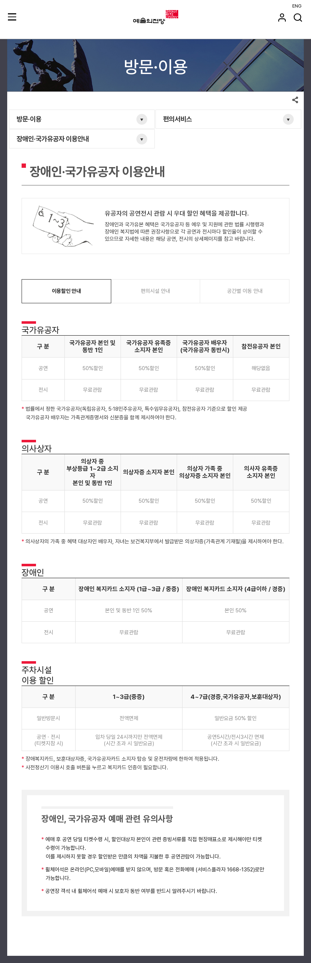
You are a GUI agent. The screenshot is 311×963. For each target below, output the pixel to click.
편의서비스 (177, 119)
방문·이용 (29, 119)
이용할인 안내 (66, 291)
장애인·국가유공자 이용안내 (53, 139)
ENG (297, 6)
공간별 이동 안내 (245, 291)
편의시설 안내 (155, 291)
